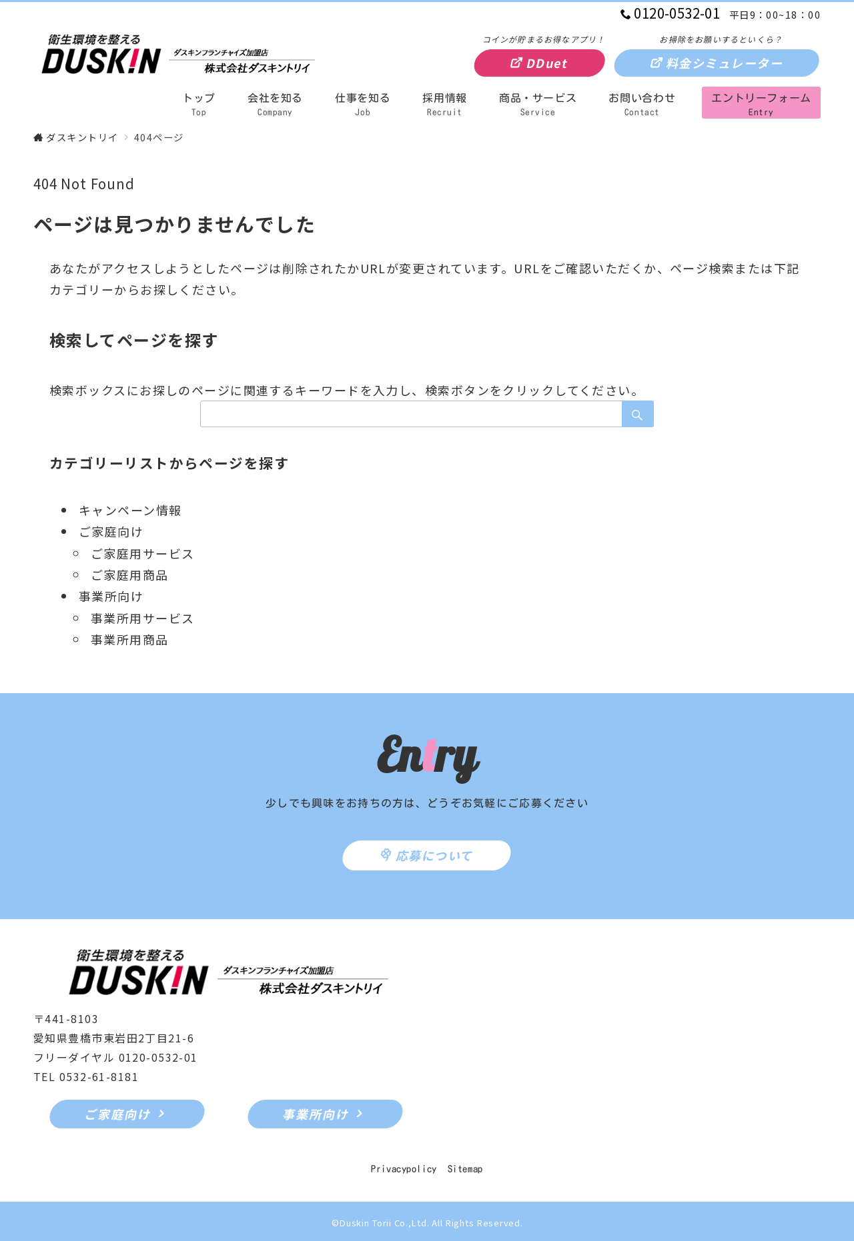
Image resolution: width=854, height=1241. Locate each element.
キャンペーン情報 (130, 510)
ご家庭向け (111, 531)
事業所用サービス (143, 617)
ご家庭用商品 (130, 574)
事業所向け (111, 596)
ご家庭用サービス (143, 553)
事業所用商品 (130, 639)
